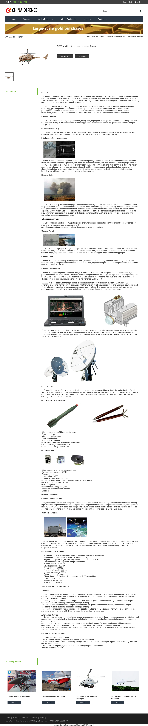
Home (13, 19)
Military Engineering (69, 19)
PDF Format (82, 56)
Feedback (24, 718)
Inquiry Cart (127, 2)
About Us (87, 19)
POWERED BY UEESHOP (58, 721)
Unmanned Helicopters (135, 37)
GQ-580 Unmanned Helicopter (53, 696)
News (15, 718)
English (137, 2)
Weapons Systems (106, 37)
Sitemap (43, 718)
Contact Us (102, 19)
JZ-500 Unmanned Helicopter (19, 696)
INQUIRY (64, 56)
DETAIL (14, 702)
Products (26, 19)
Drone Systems (119, 37)
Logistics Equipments (45, 19)
